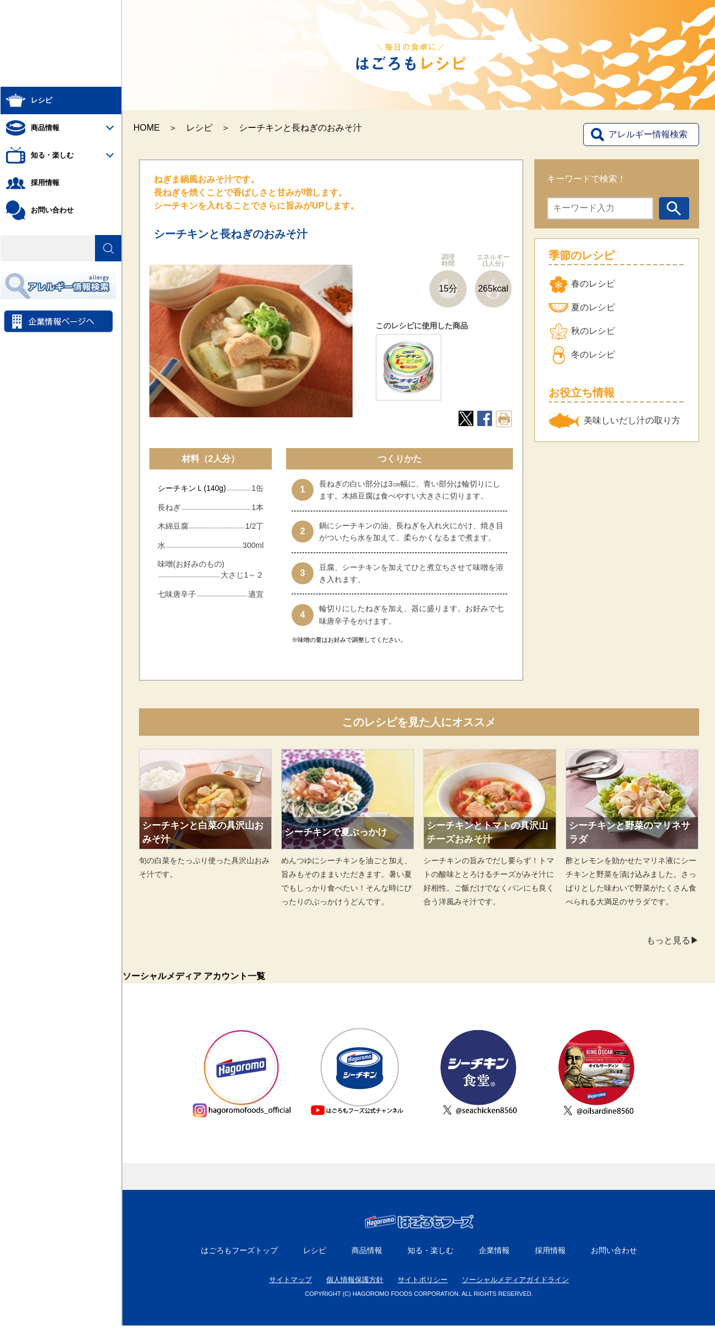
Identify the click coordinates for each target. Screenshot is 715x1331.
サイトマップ (290, 1285)
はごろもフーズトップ (239, 1255)
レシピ (199, 127)
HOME (146, 127)
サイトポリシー (423, 1285)
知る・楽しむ (430, 1255)
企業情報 (494, 1255)
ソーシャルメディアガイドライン (515, 1285)
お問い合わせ (614, 1255)
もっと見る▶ (672, 940)
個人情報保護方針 (354, 1285)
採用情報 (550, 1255)
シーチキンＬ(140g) (192, 488)
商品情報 (366, 1255)
